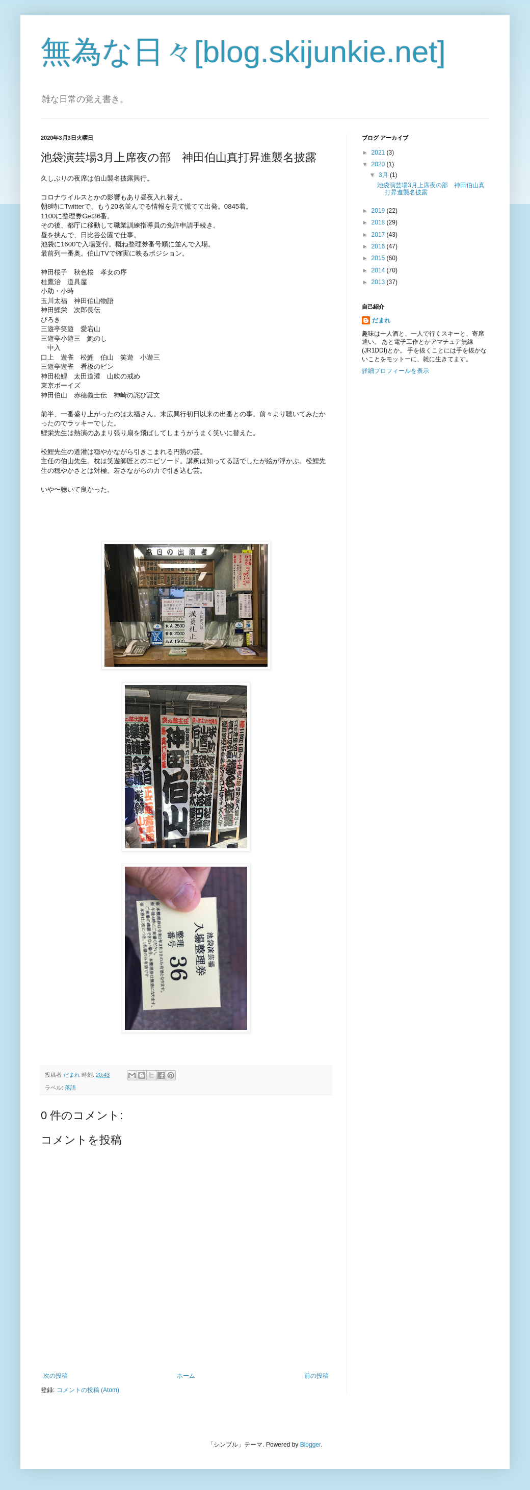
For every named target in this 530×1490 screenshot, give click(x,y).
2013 (379, 282)
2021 (379, 152)
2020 (379, 164)
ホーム (186, 1375)
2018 (379, 222)
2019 (379, 210)
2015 (379, 258)
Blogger (310, 1444)
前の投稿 (316, 1375)
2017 (379, 234)
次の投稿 (55, 1375)
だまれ (381, 320)
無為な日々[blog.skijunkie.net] (243, 52)
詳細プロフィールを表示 (395, 370)
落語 (70, 1087)
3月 (384, 175)
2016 (379, 246)
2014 (379, 270)
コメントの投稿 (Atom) (88, 1390)
